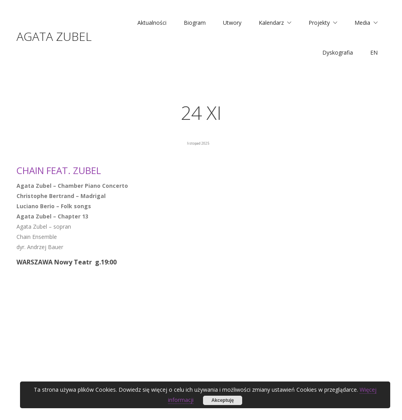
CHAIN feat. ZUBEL (58, 170)
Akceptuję (222, 400)
